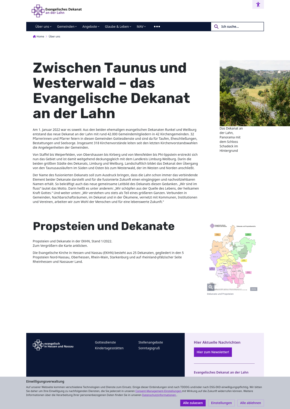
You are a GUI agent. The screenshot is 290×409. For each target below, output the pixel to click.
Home (38, 36)
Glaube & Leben (117, 26)
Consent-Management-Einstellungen (158, 391)
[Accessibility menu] (258, 4)
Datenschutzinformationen (159, 395)
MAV (140, 26)
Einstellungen (221, 403)
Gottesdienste (105, 342)
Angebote (89, 26)
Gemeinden (66, 26)
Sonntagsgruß (149, 348)
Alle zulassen (193, 403)
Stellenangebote (150, 342)
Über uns (42, 26)
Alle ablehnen (250, 403)
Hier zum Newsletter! (213, 352)
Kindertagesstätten (109, 348)
